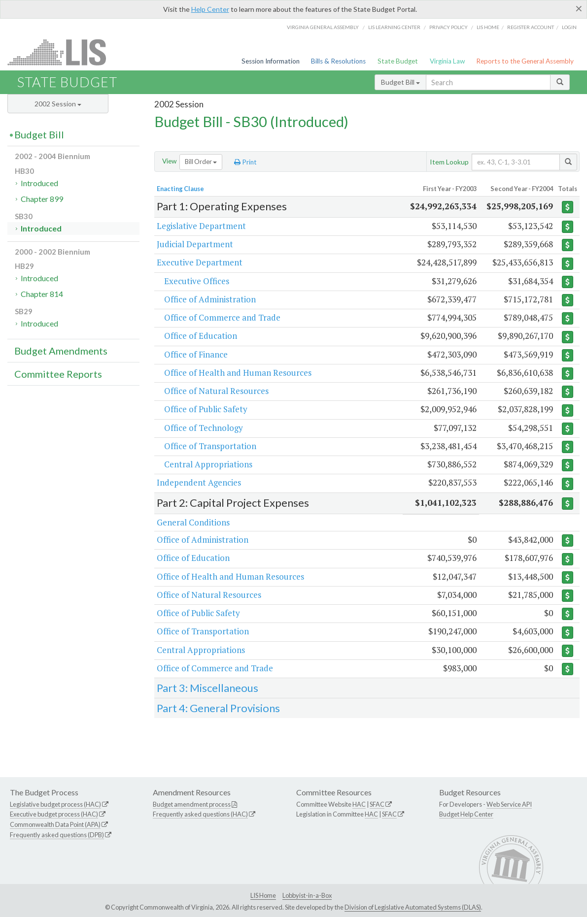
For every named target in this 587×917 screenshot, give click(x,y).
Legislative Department (201, 225)
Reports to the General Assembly (525, 61)
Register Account (530, 27)
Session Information (271, 61)
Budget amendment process (192, 804)
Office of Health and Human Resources (237, 372)
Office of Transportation (210, 446)
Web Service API (509, 804)
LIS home (488, 27)
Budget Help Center (466, 814)
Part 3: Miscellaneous (207, 687)
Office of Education (200, 335)
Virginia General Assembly (323, 27)
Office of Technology (203, 427)
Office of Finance (196, 354)
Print (245, 162)
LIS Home (263, 895)
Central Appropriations (208, 464)
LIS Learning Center (394, 27)
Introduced (39, 183)
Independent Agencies (199, 482)
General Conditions (193, 522)
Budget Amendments (60, 351)
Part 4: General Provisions (218, 708)
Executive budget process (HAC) (54, 814)
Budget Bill (400, 82)
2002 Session (58, 103)
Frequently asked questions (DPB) (57, 835)
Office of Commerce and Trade (222, 317)
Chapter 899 (42, 198)
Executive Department (199, 262)
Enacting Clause (180, 189)
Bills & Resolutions (338, 61)
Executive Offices (196, 281)
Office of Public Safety (205, 409)
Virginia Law (447, 61)
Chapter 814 (42, 293)
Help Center (210, 9)
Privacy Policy (448, 27)
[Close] (579, 8)
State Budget (398, 61)
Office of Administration (210, 299)
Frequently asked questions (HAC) (200, 814)
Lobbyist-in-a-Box (307, 895)
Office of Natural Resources (216, 390)
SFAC (377, 804)
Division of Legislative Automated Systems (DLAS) (413, 907)
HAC (359, 804)
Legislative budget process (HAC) (55, 804)
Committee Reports (58, 374)
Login (569, 27)
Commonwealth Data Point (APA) (55, 824)
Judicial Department (195, 244)
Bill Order (201, 161)
